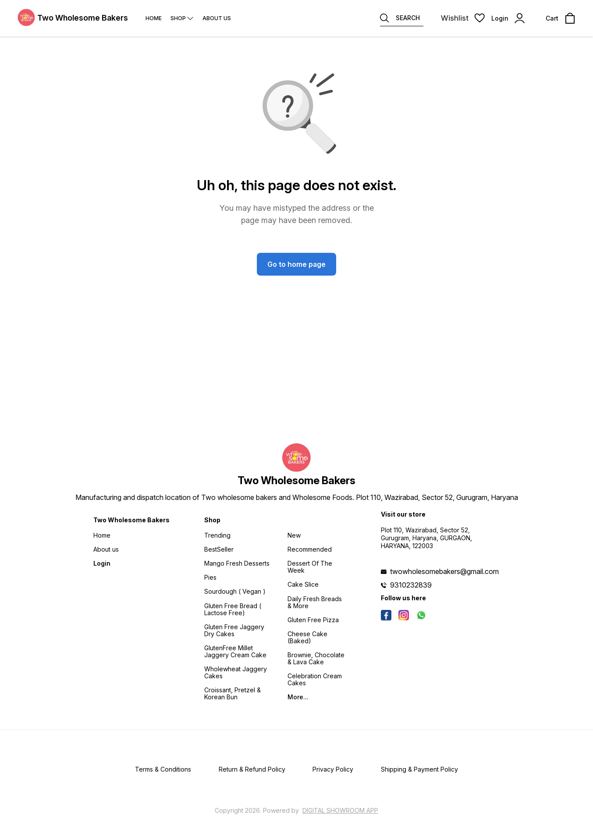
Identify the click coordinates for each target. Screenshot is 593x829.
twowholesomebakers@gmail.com (444, 571)
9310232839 (411, 585)
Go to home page (296, 264)
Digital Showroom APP (340, 810)
